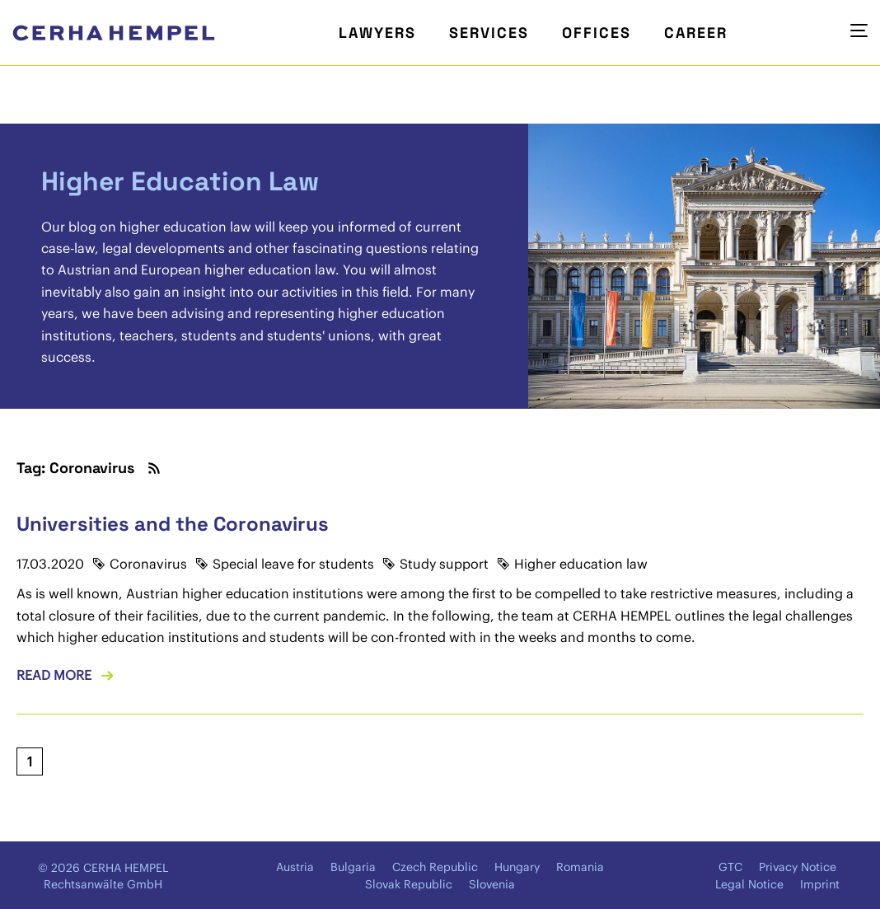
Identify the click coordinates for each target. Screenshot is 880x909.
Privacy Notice (797, 867)
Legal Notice (749, 884)
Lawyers (377, 32)
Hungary (517, 867)
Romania (580, 867)
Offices (596, 32)
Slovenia (492, 884)
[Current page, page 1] (29, 761)
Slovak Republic (408, 884)
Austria (295, 867)
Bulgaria (353, 867)
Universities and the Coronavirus (172, 523)
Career (696, 32)
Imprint (820, 884)
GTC (730, 867)
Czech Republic (435, 867)
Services (489, 32)
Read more (53, 675)
